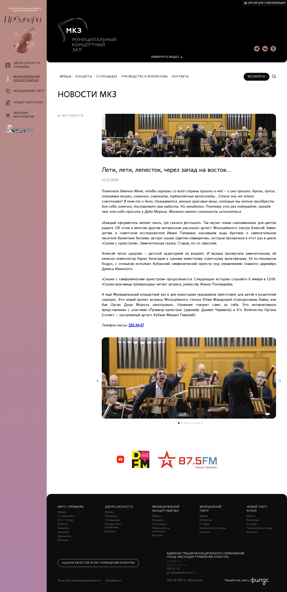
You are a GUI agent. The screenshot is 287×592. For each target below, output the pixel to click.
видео (165, 55)
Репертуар (111, 514)
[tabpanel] (189, 376)
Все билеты (256, 74)
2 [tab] (181, 421)
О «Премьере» (66, 514)
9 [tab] (202, 421)
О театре (205, 522)
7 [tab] (196, 421)
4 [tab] (187, 421)
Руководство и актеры (212, 526)
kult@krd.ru (174, 559)
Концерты (83, 74)
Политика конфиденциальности (79, 578)
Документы (64, 534)
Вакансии (63, 526)
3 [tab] (184, 421)
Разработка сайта (237, 578)
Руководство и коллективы (144, 74)
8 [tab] (199, 421)
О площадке (106, 74)
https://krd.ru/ (177, 563)
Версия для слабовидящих (267, 3)
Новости (63, 522)
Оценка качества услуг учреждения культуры (98, 560)
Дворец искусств (119, 504)
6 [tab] (193, 421)
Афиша (65, 74)
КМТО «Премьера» (71, 504)
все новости (72, 113)
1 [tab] (179, 421)
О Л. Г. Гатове (65, 518)
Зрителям (63, 530)
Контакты (180, 74)
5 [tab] (190, 421)
